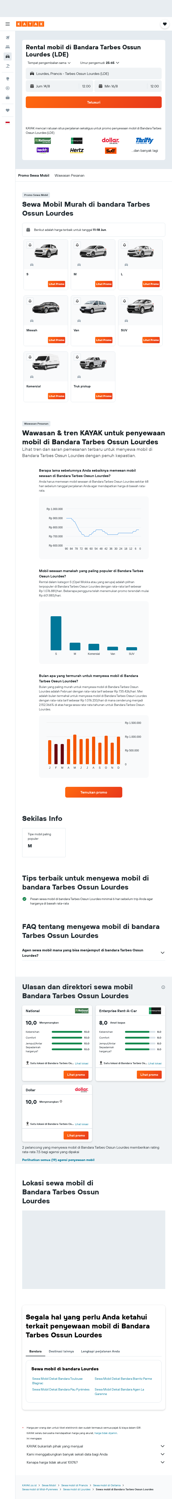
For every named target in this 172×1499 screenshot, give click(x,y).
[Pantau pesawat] (7, 88)
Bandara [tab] (35, 1351)
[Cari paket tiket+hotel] (7, 65)
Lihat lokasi (81, 1063)
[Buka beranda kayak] (30, 24)
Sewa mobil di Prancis (74, 1485)
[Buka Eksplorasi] (7, 78)
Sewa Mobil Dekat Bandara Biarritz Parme (123, 1379)
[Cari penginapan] (7, 47)
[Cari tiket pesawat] (7, 37)
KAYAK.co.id (29, 1485)
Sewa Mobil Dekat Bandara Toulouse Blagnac (57, 1381)
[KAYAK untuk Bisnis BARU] (7, 97)
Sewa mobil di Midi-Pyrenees (40, 1489)
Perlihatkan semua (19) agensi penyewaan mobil (58, 1160)
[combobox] (49, 63)
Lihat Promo (56, 284)
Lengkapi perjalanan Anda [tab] (100, 1351)
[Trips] (7, 110)
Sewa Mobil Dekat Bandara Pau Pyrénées (60, 1389)
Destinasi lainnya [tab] (61, 1351)
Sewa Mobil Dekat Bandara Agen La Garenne (119, 1391)
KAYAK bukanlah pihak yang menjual (96, 1446)
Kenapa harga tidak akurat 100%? (96, 1462)
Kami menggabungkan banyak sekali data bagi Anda (96, 1454)
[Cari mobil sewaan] (7, 56)
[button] (8, 24)
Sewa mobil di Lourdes (76, 1489)
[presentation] (163, 987)
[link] (94, 792)
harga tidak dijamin (106, 1433)
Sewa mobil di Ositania (106, 1485)
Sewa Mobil (49, 1485)
